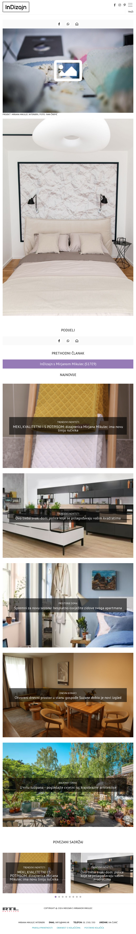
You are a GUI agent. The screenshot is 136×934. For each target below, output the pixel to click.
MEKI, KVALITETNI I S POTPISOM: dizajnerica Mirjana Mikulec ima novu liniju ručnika (68, 428)
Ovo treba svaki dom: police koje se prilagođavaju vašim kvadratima (68, 518)
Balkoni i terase (68, 782)
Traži (130, 11)
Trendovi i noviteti (68, 422)
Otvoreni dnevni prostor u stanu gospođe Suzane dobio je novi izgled (68, 697)
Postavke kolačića (94, 927)
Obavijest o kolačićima (68, 927)
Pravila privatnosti (42, 927)
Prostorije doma (68, 603)
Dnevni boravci (68, 693)
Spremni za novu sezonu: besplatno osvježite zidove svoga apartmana (68, 607)
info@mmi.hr (62, 922)
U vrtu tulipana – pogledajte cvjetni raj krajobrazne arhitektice (68, 787)
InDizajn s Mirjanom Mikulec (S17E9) (68, 364)
